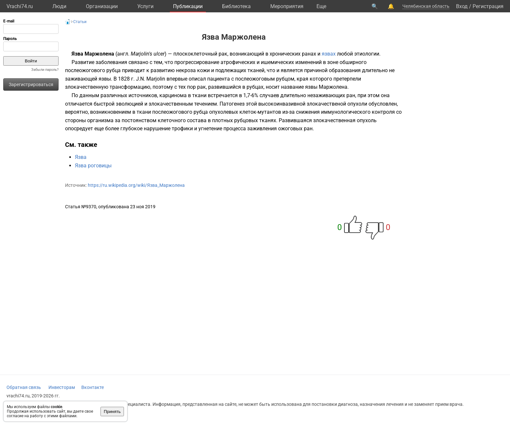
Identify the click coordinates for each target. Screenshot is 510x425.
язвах (329, 54)
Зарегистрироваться (31, 84)
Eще (321, 6)
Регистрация (488, 6)
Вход (462, 6)
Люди (59, 6)
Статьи (80, 21)
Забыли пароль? (45, 70)
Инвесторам (61, 387)
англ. (123, 54)
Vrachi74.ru (20, 6)
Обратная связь (24, 387)
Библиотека (236, 6)
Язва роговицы (93, 165)
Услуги (145, 6)
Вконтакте (92, 387)
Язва (81, 157)
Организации (102, 6)
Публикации (188, 6)
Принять (112, 411)
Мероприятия (286, 6)
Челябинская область (426, 6)
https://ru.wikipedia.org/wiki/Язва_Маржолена (136, 185)
